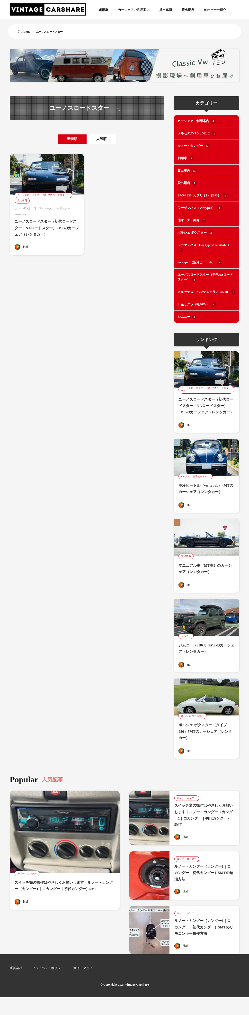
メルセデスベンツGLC (197, 133)
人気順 (106, 139)
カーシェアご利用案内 (134, 10)
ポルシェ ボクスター (195, 231)
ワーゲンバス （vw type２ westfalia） (204, 246)
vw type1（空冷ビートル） (199, 261)
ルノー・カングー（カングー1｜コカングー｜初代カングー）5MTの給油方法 (203, 884)
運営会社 (16, 986)
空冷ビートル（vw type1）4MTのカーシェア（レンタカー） (204, 496)
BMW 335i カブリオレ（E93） (202, 195)
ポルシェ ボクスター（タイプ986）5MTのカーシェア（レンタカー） (205, 742)
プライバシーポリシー (48, 986)
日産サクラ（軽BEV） (197, 302)
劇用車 (103, 10)
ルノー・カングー (193, 145)
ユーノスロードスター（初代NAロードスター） (46, 195)
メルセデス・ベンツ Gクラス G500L (206, 290)
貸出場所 (188, 10)
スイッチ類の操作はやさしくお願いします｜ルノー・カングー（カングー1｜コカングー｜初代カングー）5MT (64, 900)
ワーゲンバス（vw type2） (199, 207)
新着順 (67, 139)
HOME (25, 31)
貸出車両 (165, 10)
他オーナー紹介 (215, 10)
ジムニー (187, 315)
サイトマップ (82, 986)
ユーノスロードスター (57, 208)
